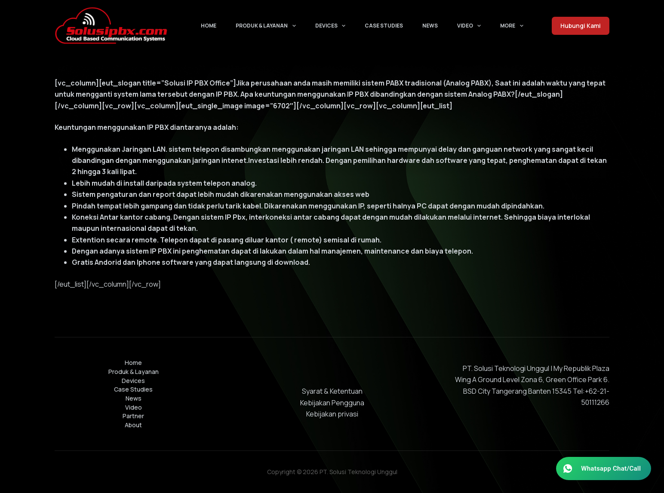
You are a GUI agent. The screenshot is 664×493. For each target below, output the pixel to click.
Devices (332, 26)
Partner (133, 416)
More (513, 26)
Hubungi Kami (580, 25)
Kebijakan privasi (332, 414)
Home (208, 25)
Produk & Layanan (267, 26)
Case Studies (384, 25)
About (133, 425)
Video (470, 26)
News (430, 25)
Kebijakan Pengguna (332, 402)
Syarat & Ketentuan (332, 391)
